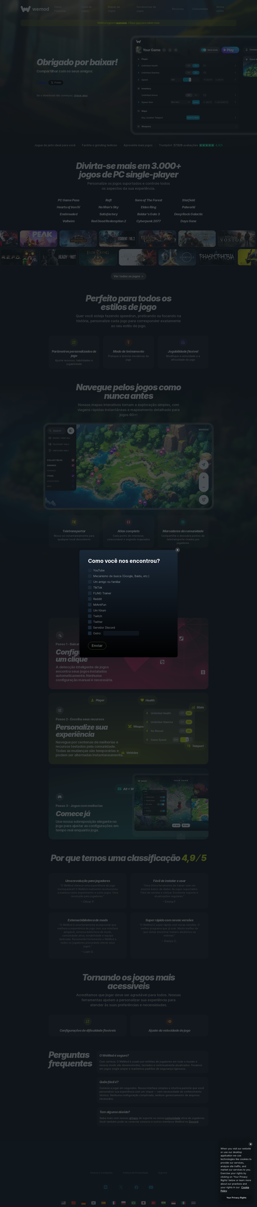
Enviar (97, 645)
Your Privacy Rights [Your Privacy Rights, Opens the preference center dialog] (236, 1197)
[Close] (250, 1144)
